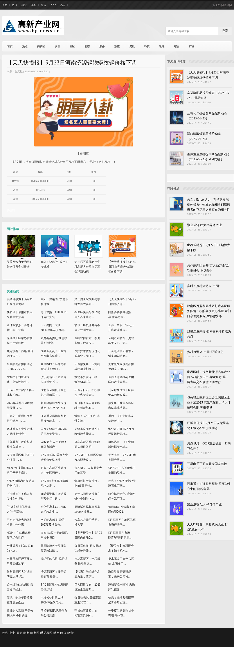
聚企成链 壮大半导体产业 (204, 225)
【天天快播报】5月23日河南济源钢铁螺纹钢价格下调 (122, 266)
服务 (102, 46)
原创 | (20, 633)
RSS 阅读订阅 (224, 5)
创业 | (13, 633)
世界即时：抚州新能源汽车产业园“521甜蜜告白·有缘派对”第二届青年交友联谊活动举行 (208, 377)
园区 (72, 46)
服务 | (64, 633)
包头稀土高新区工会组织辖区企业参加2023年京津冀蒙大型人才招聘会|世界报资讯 (209, 402)
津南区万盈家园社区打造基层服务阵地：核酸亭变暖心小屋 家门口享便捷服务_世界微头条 (209, 311)
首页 (4, 5)
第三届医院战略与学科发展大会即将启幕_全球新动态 (87, 266)
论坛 (33, 5)
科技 (24, 5)
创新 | (27, 633)
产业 (53, 5)
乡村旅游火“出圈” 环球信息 (205, 352)
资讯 (14, 5)
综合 (43, 5)
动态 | (57, 633)
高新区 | (36, 633)
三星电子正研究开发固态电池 (207, 464)
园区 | (50, 633)
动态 (87, 46)
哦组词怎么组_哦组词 (54, 559)
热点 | (5, 633)
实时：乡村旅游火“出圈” (203, 286)
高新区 (41, 46)
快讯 (57, 46)
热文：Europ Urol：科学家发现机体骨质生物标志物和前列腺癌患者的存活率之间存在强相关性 (208, 204)
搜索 (225, 30)
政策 (117, 46)
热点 (62, 5)
